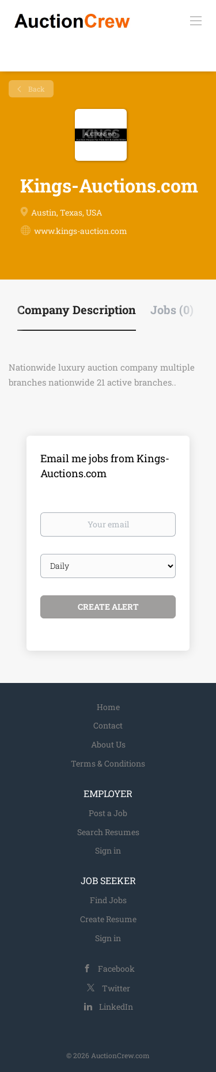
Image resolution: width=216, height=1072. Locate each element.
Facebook (116, 968)
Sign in (108, 850)
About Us (108, 744)
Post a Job (108, 812)
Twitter (116, 988)
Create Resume (108, 919)
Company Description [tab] (76, 309)
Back (35, 88)
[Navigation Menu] (196, 20)
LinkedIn (116, 1006)
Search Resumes (108, 831)
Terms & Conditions (108, 763)
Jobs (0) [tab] (172, 309)
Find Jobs (108, 899)
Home (108, 706)
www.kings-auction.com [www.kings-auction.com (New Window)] (80, 230)
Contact (108, 725)
